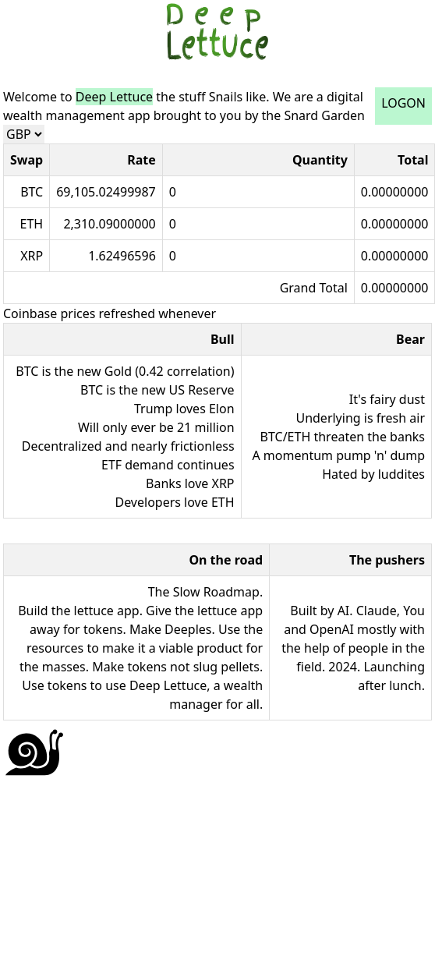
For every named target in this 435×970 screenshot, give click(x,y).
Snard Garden (324, 115)
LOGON (403, 103)
